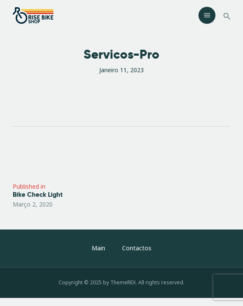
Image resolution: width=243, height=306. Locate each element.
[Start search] (226, 16)
